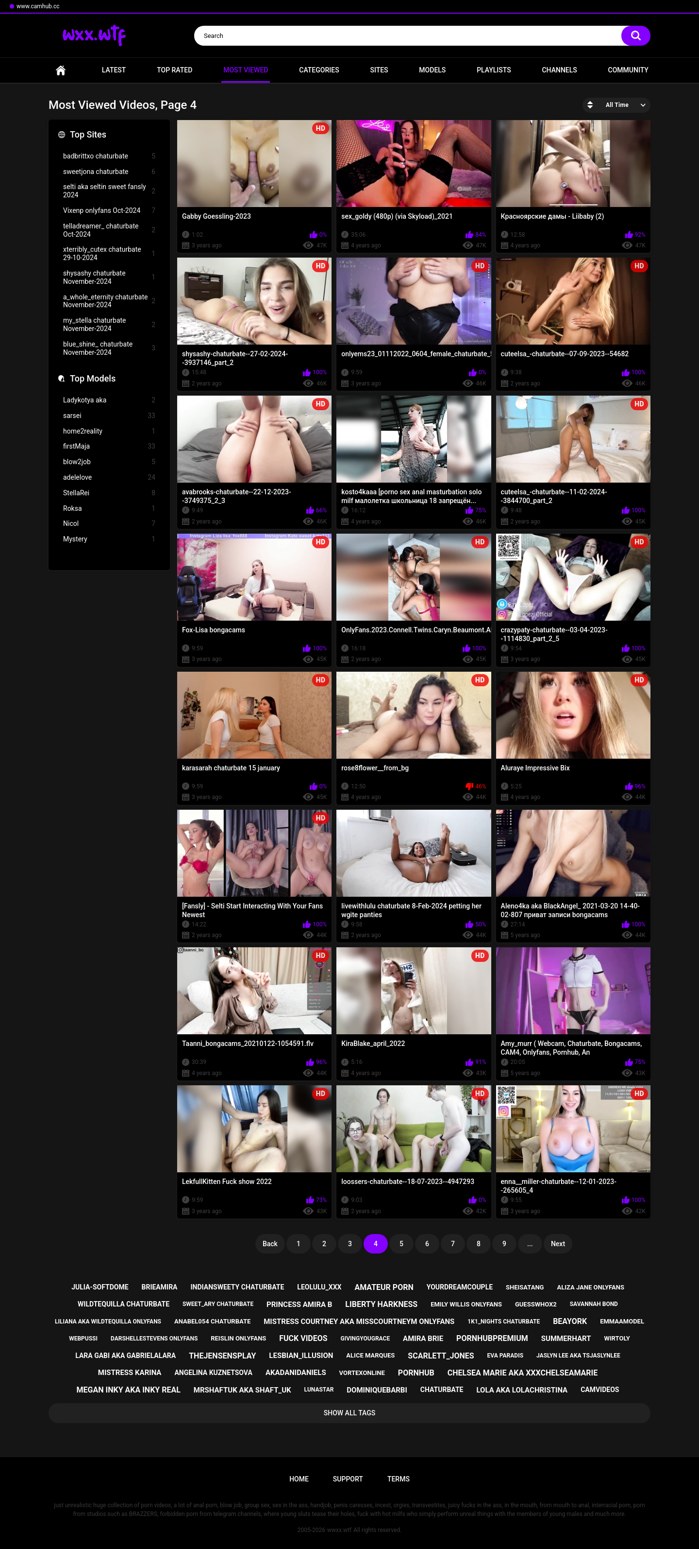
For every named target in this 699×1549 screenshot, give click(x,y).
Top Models (93, 378)
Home (61, 70)
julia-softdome (99, 1287)
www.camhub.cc (38, 6)
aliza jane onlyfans (590, 1287)
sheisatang (525, 1287)
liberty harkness (381, 1304)
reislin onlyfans (238, 1338)
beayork (570, 1321)
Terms (398, 1479)
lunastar (319, 1389)
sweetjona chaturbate (109, 172)
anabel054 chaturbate (212, 1321)
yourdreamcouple (460, 1287)
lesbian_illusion (301, 1355)
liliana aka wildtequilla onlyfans (108, 1321)
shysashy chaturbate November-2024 (109, 277)
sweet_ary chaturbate (218, 1304)
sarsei (109, 416)
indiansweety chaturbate (237, 1287)
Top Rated (174, 70)
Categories (319, 70)
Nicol (109, 524)
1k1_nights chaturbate (503, 1321)
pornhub (416, 1372)
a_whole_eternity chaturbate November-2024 (109, 301)
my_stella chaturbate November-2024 (109, 324)
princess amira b (299, 1304)
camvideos (600, 1389)
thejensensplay (222, 1355)
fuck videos (303, 1338)
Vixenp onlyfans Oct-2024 (109, 211)
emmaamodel (622, 1321)
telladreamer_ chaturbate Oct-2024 (109, 230)
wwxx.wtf (339, 1530)
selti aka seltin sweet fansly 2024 (109, 191)
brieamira (160, 1287)
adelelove (109, 477)
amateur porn (383, 1287)
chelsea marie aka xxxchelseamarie (523, 1372)
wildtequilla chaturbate (123, 1304)
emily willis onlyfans (466, 1304)
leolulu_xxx (319, 1287)
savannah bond (594, 1304)
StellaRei (109, 493)
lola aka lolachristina (521, 1390)
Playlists (494, 70)
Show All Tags (350, 1413)
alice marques (370, 1355)
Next (558, 1244)
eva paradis (505, 1355)
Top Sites (88, 134)
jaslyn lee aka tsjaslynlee (578, 1355)
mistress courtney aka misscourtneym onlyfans (359, 1321)
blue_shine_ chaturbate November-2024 (109, 348)
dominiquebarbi (377, 1390)
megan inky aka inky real (129, 1389)
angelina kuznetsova (213, 1372)
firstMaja (109, 446)
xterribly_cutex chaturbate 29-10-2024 (109, 253)
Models (432, 70)
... (530, 1244)
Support (348, 1479)
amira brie (423, 1338)
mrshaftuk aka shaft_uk (242, 1390)
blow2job (109, 462)
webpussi (83, 1338)
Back (270, 1244)
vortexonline (362, 1372)
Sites (379, 70)
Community (628, 70)
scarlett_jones (441, 1355)
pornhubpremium (492, 1338)
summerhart (566, 1338)
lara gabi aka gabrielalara (125, 1355)
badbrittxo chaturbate (109, 156)
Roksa (109, 509)
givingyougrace (365, 1338)
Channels (559, 70)
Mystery (109, 539)
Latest (114, 70)
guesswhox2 (536, 1304)
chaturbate (442, 1389)
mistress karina (130, 1372)
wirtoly (617, 1338)
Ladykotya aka (109, 400)
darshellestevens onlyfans (154, 1338)
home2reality (109, 431)
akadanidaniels (296, 1372)
